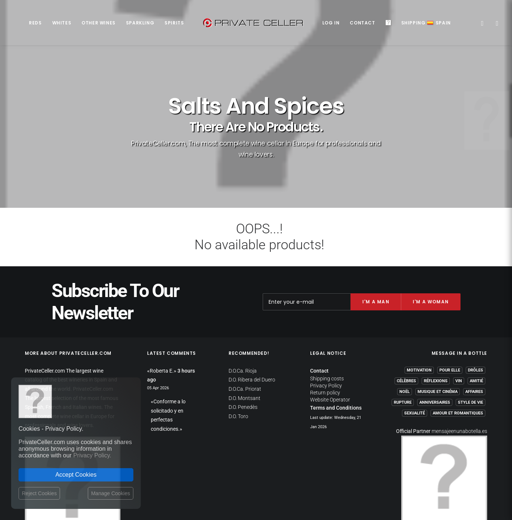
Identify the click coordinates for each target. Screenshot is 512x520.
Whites (62, 23)
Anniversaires (434, 360)
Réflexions (436, 339)
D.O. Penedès (243, 366)
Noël (404, 349)
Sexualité (414, 371)
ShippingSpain (426, 23)
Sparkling (140, 23)
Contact (362, 23)
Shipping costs (327, 337)
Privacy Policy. (92, 455)
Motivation (419, 328)
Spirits (174, 23)
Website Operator (330, 358)
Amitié (476, 339)
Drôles (475, 328)
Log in (331, 23)
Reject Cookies (39, 493)
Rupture (403, 360)
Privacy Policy (326, 344)
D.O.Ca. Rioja (243, 329)
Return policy (325, 351)
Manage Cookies (110, 493)
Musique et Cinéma (438, 349)
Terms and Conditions (336, 366)
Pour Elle (449, 328)
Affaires (474, 349)
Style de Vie (470, 360)
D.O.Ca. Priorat (245, 347)
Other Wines (99, 23)
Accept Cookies (75, 474)
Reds (35, 23)
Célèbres (406, 339)
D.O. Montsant (244, 356)
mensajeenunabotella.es (459, 389)
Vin (458, 339)
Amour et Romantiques (458, 371)
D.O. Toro (238, 374)
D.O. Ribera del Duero (252, 338)
